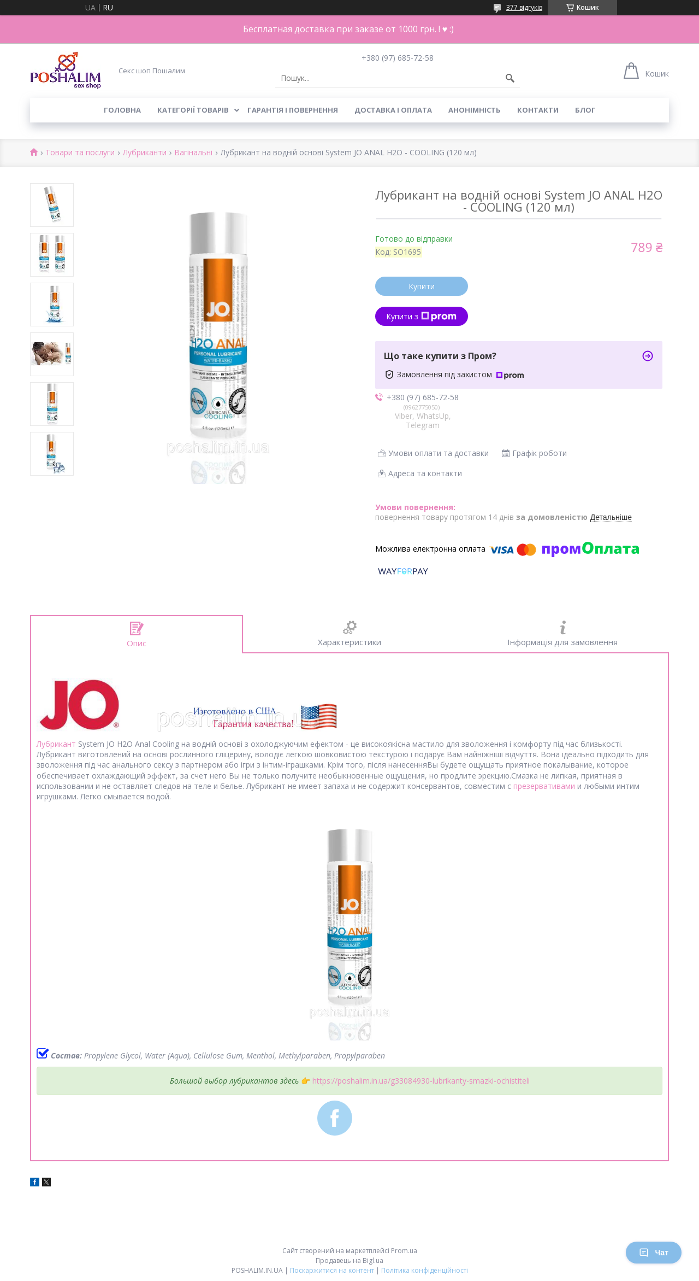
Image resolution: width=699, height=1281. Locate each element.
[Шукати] (510, 78)
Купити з (421, 316)
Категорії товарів (193, 110)
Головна (122, 110)
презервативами (544, 786)
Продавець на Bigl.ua (349, 1260)
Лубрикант (56, 744)
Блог (585, 110)
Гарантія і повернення (292, 110)
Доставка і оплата (393, 110)
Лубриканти (145, 152)
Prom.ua (404, 1250)
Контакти (538, 110)
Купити (421, 286)
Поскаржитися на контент (332, 1270)
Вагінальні (193, 152)
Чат (653, 1252)
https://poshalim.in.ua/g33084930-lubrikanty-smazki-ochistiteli (421, 1080)
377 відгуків (524, 7)
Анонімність (474, 110)
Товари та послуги (80, 152)
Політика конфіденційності (424, 1270)
